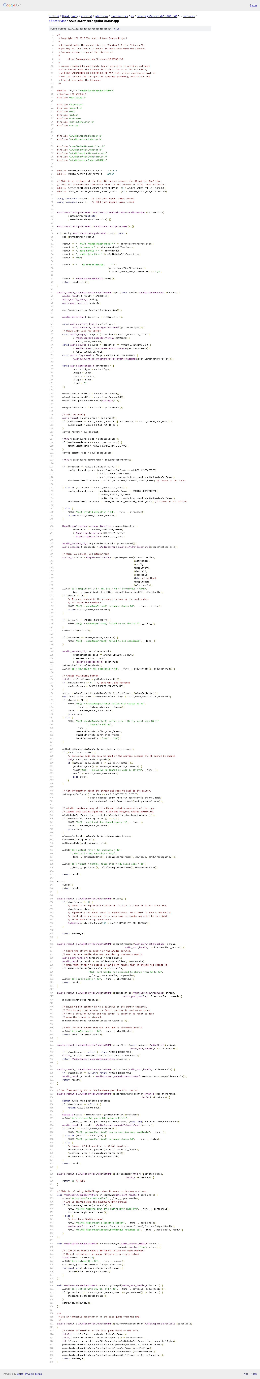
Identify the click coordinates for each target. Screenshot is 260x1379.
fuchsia (54, 16)
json (254, 1373)
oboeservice (57, 21)
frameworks (119, 16)
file (116, 28)
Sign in (253, 5)
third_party (70, 16)
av (132, 16)
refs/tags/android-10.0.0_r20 (157, 16)
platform (101, 16)
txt (246, 1373)
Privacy (29, 1373)
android (86, 16)
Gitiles (20, 1373)
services (189, 16)
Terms (38, 1373)
